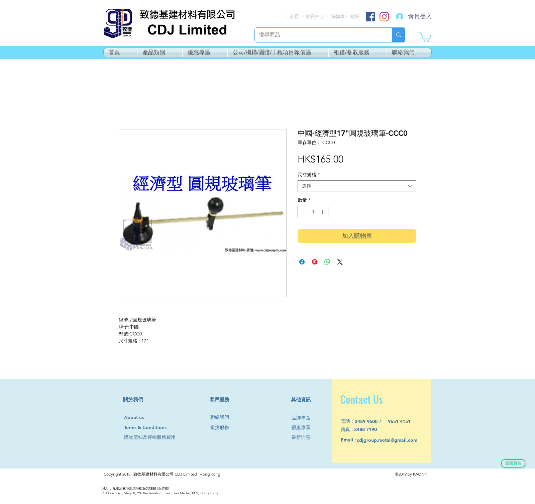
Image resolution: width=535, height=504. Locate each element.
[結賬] (355, 16)
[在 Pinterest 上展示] (315, 262)
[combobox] (357, 186)
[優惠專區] (304, 427)
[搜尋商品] (318, 35)
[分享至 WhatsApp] (327, 262)
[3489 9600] (370, 421)
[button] (425, 36)
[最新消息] (304, 437)
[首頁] (295, 16)
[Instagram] (384, 16)
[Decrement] (303, 212)
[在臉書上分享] (302, 262)
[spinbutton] (313, 212)
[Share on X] (340, 262)
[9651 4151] (403, 421)
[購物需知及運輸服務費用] (157, 437)
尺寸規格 (309, 175)
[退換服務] (222, 427)
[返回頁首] (513, 463)
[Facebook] (370, 16)
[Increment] (323, 212)
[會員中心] (316, 16)
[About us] (137, 417)
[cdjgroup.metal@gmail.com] (396, 440)
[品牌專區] (304, 418)
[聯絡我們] (222, 417)
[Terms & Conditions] (151, 427)
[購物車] (338, 16)
